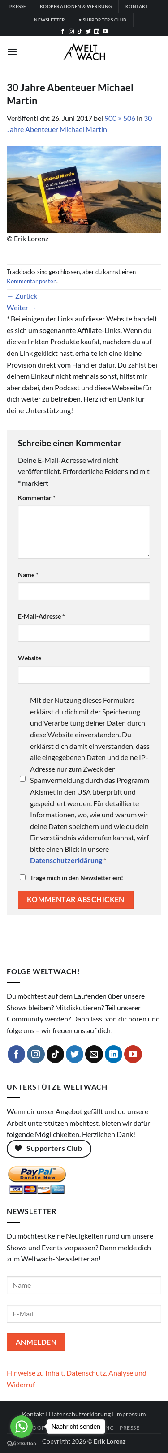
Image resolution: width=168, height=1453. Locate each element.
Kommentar (37, 497)
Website (29, 658)
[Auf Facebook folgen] (62, 32)
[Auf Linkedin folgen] (96, 32)
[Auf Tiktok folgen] (79, 32)
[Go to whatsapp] (21, 1426)
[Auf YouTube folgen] (105, 32)
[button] (12, 52)
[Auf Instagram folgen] (71, 32)
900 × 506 (119, 118)
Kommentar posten (31, 281)
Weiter (22, 307)
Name (28, 574)
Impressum (130, 1414)
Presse (130, 1427)
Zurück (22, 295)
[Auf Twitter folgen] (88, 32)
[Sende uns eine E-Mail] (94, 1054)
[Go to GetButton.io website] (21, 1444)
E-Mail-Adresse (41, 616)
